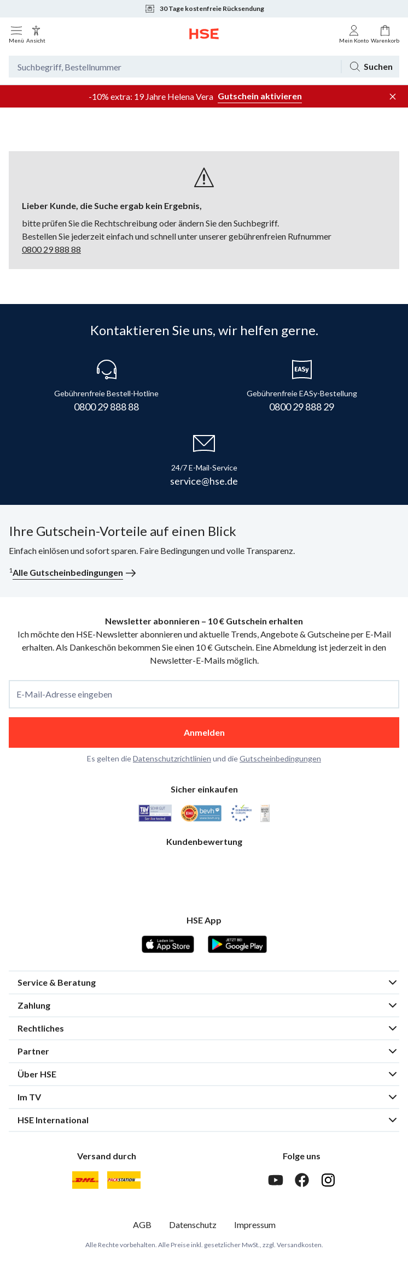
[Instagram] (328, 1180)
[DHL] (85, 1180)
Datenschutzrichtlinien (172, 758)
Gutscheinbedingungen (280, 758)
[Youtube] (275, 1180)
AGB (142, 1224)
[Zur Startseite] (204, 34)
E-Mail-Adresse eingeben (64, 694)
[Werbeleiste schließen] (392, 96)
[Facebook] (302, 1180)
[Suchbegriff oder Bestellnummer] (175, 67)
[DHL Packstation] (124, 1180)
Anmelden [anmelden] (204, 732)
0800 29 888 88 (51, 249)
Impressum (255, 1224)
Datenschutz (193, 1224)
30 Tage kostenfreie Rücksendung (204, 8)
